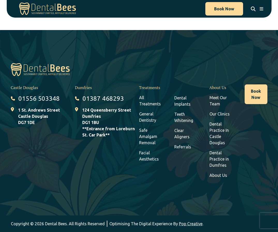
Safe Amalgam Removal (148, 136)
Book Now (224, 8)
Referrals (182, 146)
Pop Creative (190, 223)
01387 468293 (103, 98)
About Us (218, 175)
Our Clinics (219, 114)
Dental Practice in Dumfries (219, 159)
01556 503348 (39, 98)
